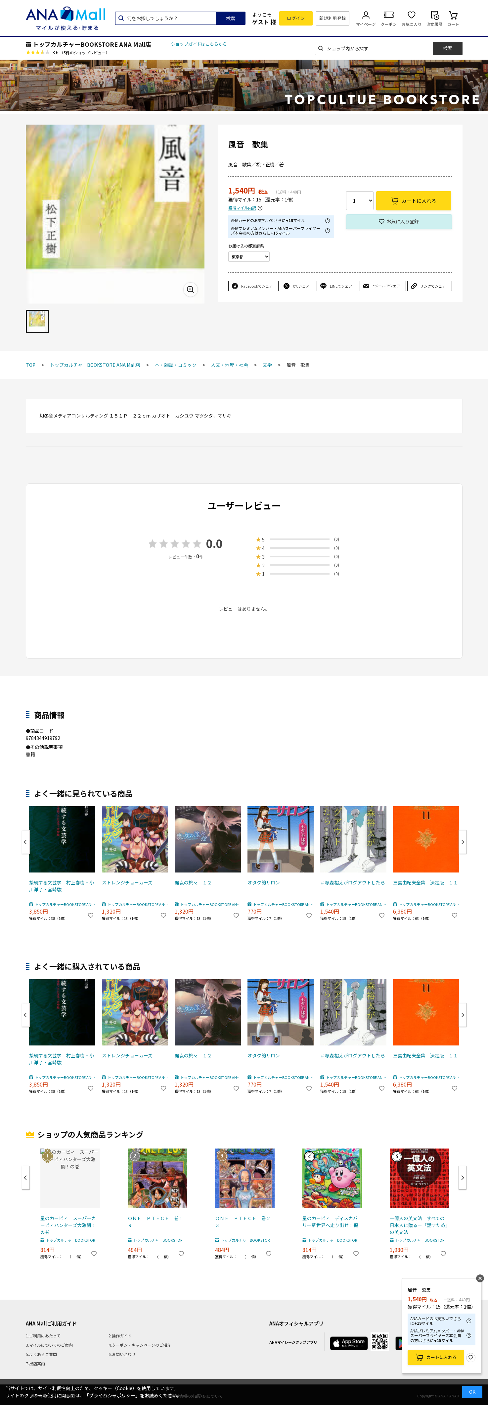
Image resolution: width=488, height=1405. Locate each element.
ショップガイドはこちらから (199, 44)
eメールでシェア (386, 285)
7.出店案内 (35, 1363)
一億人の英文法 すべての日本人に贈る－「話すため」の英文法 (419, 1225)
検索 (230, 18)
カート (453, 24)
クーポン (389, 24)
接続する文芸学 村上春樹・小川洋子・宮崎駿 (61, 886)
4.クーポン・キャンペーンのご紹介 (140, 1345)
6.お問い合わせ (122, 1354)
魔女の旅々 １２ (193, 882)
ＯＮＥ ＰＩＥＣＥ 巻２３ (243, 1221)
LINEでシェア (341, 286)
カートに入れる (441, 1357)
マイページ (366, 24)
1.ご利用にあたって (43, 1335)
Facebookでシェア (257, 286)
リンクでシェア (433, 286)
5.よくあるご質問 (41, 1354)
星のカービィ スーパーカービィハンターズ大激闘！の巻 (68, 1225)
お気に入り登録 (402, 221)
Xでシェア (301, 286)
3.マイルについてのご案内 (49, 1345)
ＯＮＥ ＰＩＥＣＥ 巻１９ (155, 1221)
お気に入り (411, 24)
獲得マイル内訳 (242, 207)
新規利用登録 (332, 18)
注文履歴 (434, 24)
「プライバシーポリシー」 (112, 1395)
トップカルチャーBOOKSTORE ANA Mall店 (92, 44)
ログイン (296, 18)
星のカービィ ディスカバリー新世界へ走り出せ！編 (330, 1221)
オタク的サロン (263, 882)
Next (462, 842)
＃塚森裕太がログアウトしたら (352, 882)
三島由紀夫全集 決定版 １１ (425, 882)
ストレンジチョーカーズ (127, 882)
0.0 (214, 543)
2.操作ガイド (120, 1335)
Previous (26, 842)
